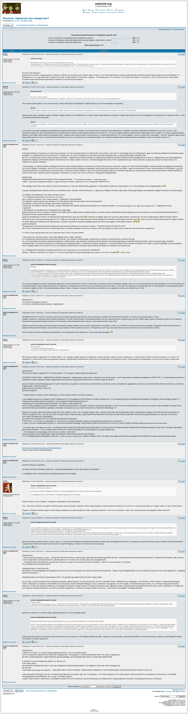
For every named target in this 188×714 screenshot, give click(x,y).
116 (25, 20)
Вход (121, 12)
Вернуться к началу (9, 82)
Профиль (87, 12)
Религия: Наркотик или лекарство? (26, 18)
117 (27, 20)
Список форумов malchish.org (26, 25)
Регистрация (120, 10)
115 (22, 20)
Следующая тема (178, 29)
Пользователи (100, 10)
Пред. (12, 20)
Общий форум (43, 25)
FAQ (84, 10)
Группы (110, 10)
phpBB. (96, 711)
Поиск (91, 10)
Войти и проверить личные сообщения (105, 12)
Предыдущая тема (165, 29)
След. (31, 20)
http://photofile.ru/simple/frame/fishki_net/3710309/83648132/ (41, 448)
